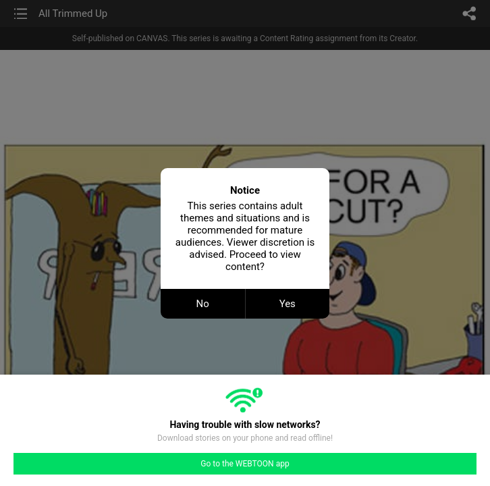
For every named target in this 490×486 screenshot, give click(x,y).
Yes (287, 304)
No (202, 304)
